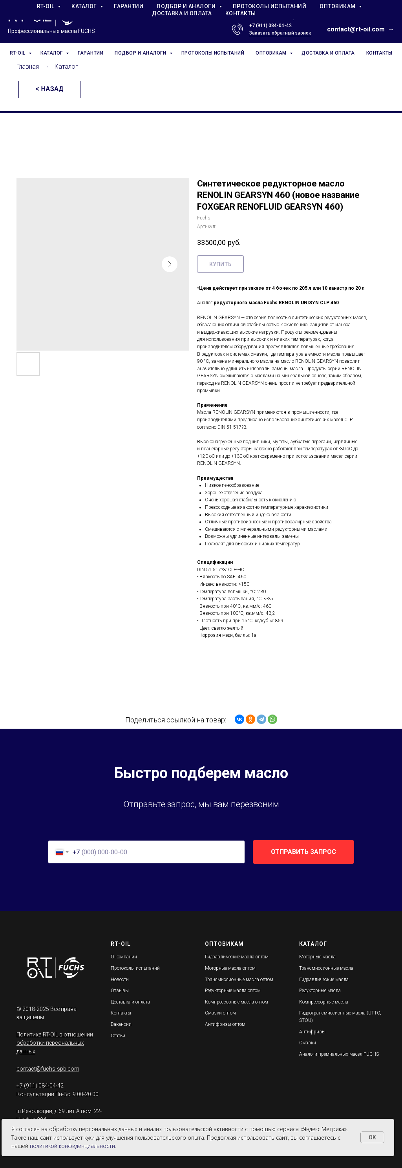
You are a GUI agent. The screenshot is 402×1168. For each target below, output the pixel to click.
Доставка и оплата (130, 1002)
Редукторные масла (320, 990)
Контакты (121, 1013)
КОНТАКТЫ (379, 53)
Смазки (307, 1043)
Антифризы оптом (225, 1024)
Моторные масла (317, 957)
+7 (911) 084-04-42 (270, 25)
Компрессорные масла (323, 1002)
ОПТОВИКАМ (272, 53)
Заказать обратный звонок (280, 33)
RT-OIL (18, 53)
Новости (120, 979)
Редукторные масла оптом (233, 990)
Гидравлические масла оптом (237, 957)
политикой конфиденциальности (72, 1146)
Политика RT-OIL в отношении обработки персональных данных (54, 1043)
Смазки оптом (220, 1013)
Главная (27, 66)
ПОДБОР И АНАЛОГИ (141, 53)
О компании (124, 957)
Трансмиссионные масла (326, 968)
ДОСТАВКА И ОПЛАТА (328, 53)
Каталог (66, 66)
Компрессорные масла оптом (236, 1002)
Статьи (118, 1035)
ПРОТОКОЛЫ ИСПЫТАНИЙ (213, 53)
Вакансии (121, 1024)
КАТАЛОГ (52, 53)
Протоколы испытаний (135, 968)
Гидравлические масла (324, 979)
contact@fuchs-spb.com (47, 1069)
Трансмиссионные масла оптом (239, 979)
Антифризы (312, 1032)
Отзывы (120, 990)
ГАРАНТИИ (90, 53)
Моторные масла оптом (230, 968)
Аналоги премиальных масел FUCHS (339, 1054)
